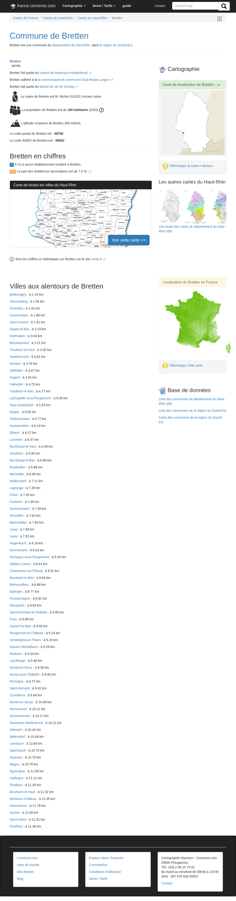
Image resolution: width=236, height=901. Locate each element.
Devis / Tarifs (98, 879)
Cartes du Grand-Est (58, 18)
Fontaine (16, 502)
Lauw (14, 536)
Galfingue (17, 778)
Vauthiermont (20, 357)
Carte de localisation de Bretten (188, 85)
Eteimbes (17, 308)
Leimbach (17, 743)
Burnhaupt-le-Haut (23, 446)
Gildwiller (17, 370)
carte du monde (28, 865)
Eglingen (16, 591)
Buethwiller (18, 467)
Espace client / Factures (106, 858)
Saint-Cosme (19, 322)
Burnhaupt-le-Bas (23, 460)
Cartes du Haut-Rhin (92, 18)
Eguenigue (18, 771)
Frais (14, 619)
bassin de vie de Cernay (59, 86)
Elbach (15, 432)
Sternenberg (19, 301)
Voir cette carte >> (129, 240)
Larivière (16, 439)
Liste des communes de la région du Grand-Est (192, 410)
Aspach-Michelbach (24, 647)
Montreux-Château (23, 799)
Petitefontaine (20, 419)
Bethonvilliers (20, 584)
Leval (14, 529)
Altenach (16, 730)
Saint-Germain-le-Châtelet (29, 612)
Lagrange (17, 488)
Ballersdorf (18, 736)
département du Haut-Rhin (71, 45)
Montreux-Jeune (22, 702)
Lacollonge (18, 660)
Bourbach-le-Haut (23, 792)
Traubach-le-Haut (22, 350)
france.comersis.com (33, 6)
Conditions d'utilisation (105, 872)
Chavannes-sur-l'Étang (26, 571)
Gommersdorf (20, 508)
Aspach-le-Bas (21, 626)
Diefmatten (18, 336)
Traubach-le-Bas (22, 391)
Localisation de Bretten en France (190, 282)
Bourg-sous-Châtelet (25, 674)
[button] (74, 6)
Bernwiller (17, 474)
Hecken (15, 363)
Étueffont (17, 826)
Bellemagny (18, 294)
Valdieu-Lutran (20, 564)
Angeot (15, 377)
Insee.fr (98, 259)
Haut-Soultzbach (22, 405)
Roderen (16, 654)
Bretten (15, 61)
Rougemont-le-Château (27, 633)
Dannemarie (19, 550)
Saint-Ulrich (18, 819)
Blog (20, 879)
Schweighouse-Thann (26, 640)
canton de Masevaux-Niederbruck (65, 73)
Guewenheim (20, 426)
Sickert (15, 812)
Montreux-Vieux (21, 667)
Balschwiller (19, 522)
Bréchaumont (20, 343)
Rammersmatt (20, 716)
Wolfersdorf (18, 481)
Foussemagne (20, 598)
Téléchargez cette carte (182, 365)
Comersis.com (27, 858)
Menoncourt (19, 709)
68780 (15, 66)
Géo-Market (25, 872)
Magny (15, 764)
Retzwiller (17, 515)
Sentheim (17, 453)
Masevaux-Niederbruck (27, 723)
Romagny (17, 681)
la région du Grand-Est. (116, 45)
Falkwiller (17, 384)
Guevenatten (19, 315)
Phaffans (16, 785)
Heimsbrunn (19, 806)
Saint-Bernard (20, 688)
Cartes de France (25, 18)
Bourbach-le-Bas (22, 578)
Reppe (15, 412)
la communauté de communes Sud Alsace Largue (75, 80)
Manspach (17, 605)
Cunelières (18, 695)
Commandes (98, 865)
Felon (14, 495)
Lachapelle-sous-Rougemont (31, 398)
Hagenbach (18, 543)
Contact (166, 883)
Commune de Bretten (49, 36)
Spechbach (18, 750)
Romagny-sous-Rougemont (30, 557)
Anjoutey (16, 757)
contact (160, 6)
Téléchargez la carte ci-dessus (187, 166)
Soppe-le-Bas (20, 329)
